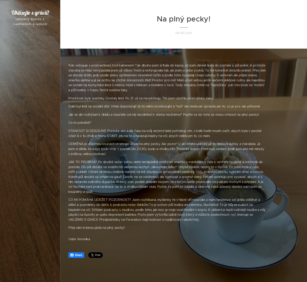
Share (76, 255)
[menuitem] (30, 135)
